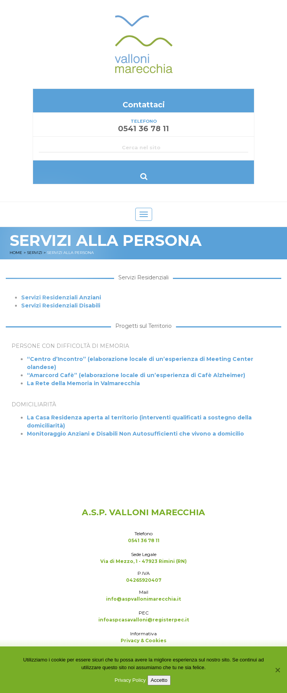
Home (16, 252)
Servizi (34, 252)
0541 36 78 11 (143, 540)
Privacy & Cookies (143, 640)
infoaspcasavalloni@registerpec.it (143, 620)
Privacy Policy (130, 680)
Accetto (159, 680)
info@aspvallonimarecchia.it (143, 599)
